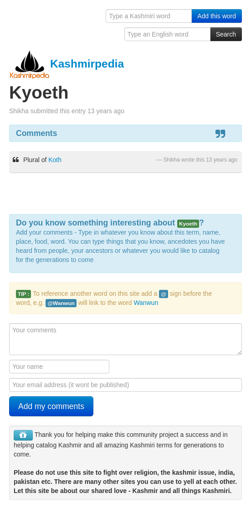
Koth (54, 159)
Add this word (216, 16)
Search (226, 34)
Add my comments (51, 406)
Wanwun (145, 302)
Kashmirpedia (66, 64)
